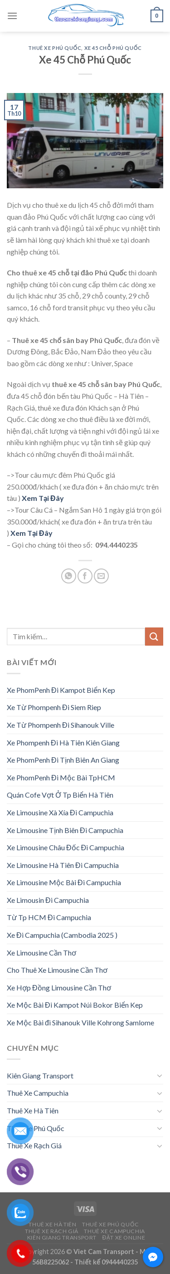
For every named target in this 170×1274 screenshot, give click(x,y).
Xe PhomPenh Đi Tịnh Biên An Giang (63, 759)
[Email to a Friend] (101, 575)
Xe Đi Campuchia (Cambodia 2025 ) (62, 935)
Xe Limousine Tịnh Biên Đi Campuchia (65, 830)
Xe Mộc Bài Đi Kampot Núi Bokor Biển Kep (75, 1004)
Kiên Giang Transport (40, 1075)
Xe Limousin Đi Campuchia (48, 900)
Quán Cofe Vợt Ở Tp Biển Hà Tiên (60, 794)
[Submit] (154, 636)
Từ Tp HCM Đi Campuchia (49, 917)
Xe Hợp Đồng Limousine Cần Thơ (59, 987)
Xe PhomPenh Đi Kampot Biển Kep (61, 690)
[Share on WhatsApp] (68, 575)
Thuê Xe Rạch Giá (34, 1145)
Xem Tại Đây (43, 498)
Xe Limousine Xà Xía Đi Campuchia (60, 812)
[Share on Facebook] (85, 575)
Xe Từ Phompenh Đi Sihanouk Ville (60, 724)
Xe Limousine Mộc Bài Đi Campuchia (64, 882)
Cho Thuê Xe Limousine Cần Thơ (57, 969)
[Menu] (12, 16)
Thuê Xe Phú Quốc (54, 48)
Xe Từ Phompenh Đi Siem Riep (54, 707)
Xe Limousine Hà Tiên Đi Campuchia (63, 865)
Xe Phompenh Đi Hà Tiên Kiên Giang (63, 742)
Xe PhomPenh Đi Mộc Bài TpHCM (61, 777)
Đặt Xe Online (123, 1237)
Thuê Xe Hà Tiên (32, 1110)
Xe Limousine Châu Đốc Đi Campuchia (65, 847)
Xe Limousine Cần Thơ (41, 952)
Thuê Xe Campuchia (37, 1092)
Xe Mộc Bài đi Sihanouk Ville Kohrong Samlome (80, 1022)
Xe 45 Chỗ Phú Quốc (113, 48)
